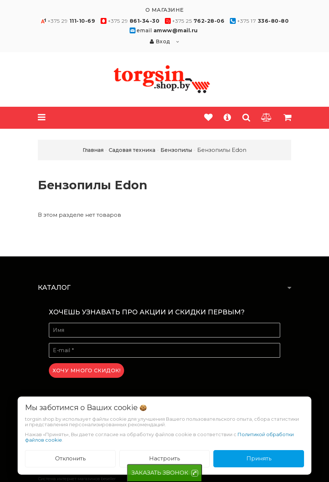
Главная (93, 150)
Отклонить (70, 458)
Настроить (164, 458)
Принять (258, 458)
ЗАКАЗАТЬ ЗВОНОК (159, 472)
